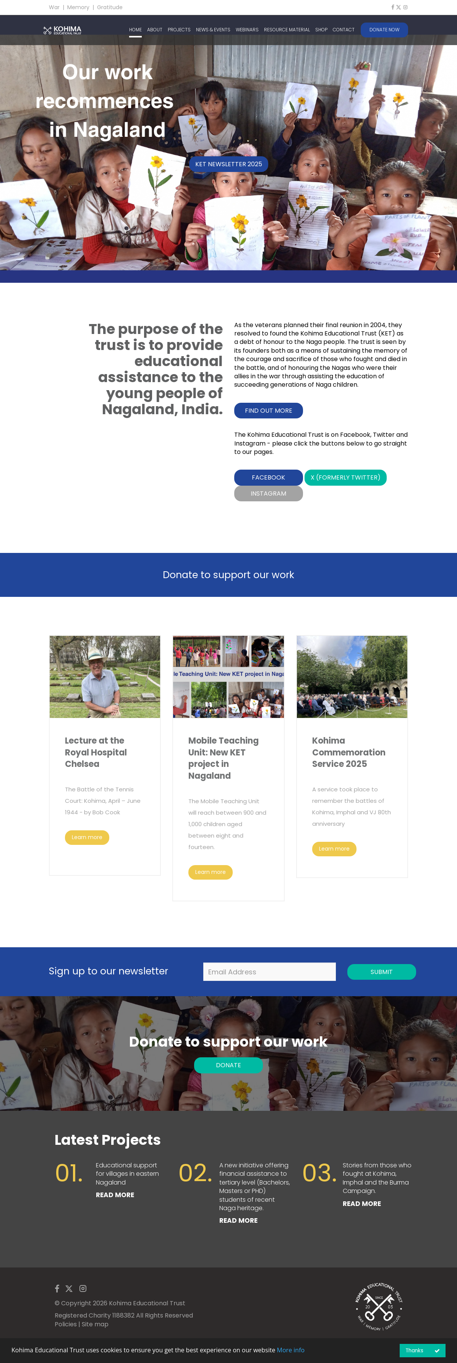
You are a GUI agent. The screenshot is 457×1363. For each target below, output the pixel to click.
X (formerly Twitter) (346, 477)
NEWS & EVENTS (213, 30)
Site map (95, 1324)
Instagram (268, 493)
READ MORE (115, 1194)
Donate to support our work (228, 575)
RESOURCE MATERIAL (287, 30)
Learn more (87, 837)
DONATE (228, 1065)
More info (291, 1350)
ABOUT (154, 30)
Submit (382, 972)
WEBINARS (247, 30)
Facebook (268, 477)
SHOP (321, 30)
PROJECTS (179, 30)
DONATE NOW (384, 29)
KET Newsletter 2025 (228, 164)
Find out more (268, 410)
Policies (66, 1324)
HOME (135, 30)
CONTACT (344, 30)
